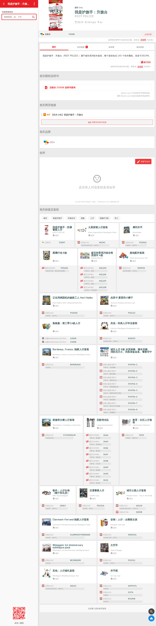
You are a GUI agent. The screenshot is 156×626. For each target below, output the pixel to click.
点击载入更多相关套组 (97, 608)
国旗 (83, 218)
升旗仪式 (71, 218)
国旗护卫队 (104, 218)
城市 (45, 218)
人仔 (92, 218)
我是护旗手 (57, 218)
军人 (116, 218)
